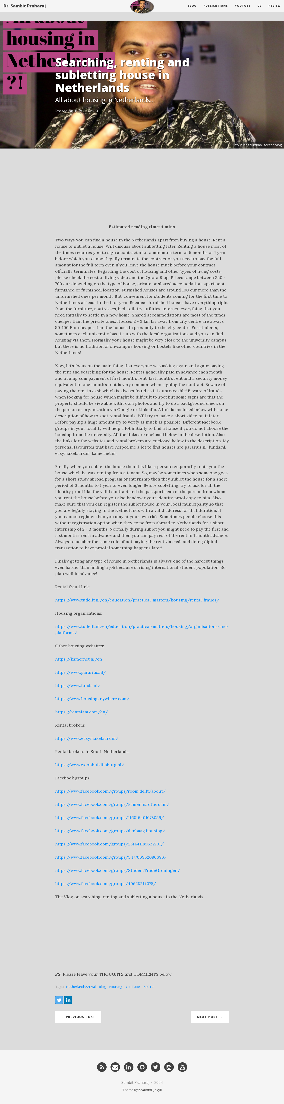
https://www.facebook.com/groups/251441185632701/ (109, 844)
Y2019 (148, 986)
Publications (215, 10)
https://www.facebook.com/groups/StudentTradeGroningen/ (117, 870)
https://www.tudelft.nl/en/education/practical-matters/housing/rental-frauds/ (137, 600)
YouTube (133, 986)
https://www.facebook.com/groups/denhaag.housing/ (110, 830)
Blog (192, 10)
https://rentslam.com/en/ (81, 712)
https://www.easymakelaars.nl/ (86, 738)
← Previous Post (78, 1017)
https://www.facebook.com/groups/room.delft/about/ (110, 791)
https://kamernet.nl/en (78, 659)
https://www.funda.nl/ (77, 685)
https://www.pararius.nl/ (80, 672)
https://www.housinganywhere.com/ (92, 698)
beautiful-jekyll (150, 1090)
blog (102, 986)
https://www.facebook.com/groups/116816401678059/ (109, 817)
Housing (115, 986)
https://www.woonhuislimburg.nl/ (89, 764)
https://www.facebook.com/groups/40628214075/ (105, 883)
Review (274, 10)
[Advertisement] (142, 189)
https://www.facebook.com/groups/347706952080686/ (111, 857)
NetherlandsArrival (81, 986)
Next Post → (210, 1017)
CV (259, 10)
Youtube (242, 10)
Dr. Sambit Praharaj (24, 10)
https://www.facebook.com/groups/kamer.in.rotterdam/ (112, 804)
